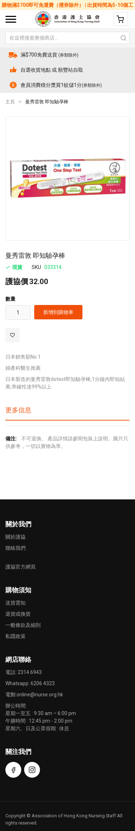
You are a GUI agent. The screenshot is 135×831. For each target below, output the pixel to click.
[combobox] (67, 38)
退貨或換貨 (18, 614)
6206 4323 (43, 683)
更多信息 (18, 410)
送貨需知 (15, 603)
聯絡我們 (15, 548)
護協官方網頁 (20, 567)
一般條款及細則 (23, 625)
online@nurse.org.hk (40, 694)
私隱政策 (15, 636)
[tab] (67, 412)
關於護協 (15, 537)
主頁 (10, 101)
